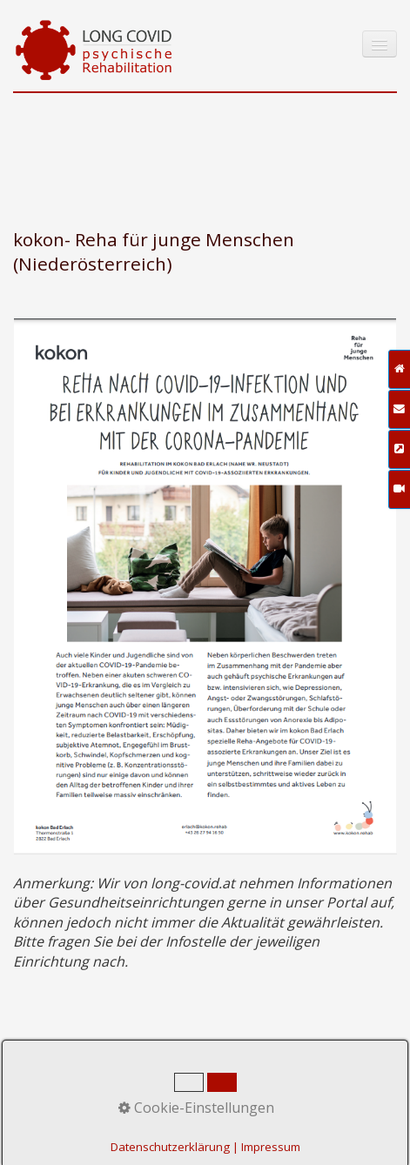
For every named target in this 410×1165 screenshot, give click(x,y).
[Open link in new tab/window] (205, 586)
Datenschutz (253, 1091)
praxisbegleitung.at (170, 1129)
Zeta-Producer (344, 1091)
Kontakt (105, 1091)
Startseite (41, 1091)
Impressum (172, 1091)
